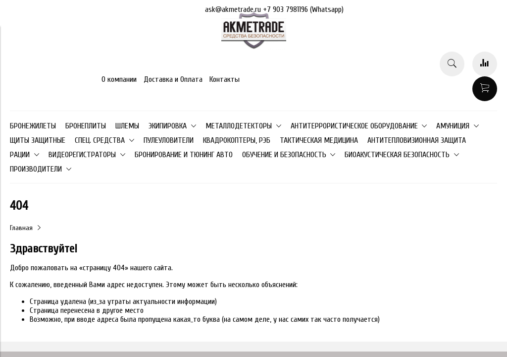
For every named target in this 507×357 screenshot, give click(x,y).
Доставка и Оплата (173, 79)
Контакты (224, 79)
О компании (119, 79)
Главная (21, 228)
